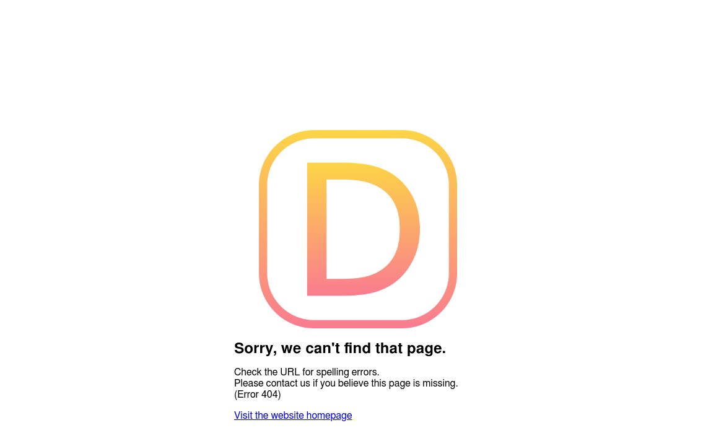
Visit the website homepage (293, 416)
